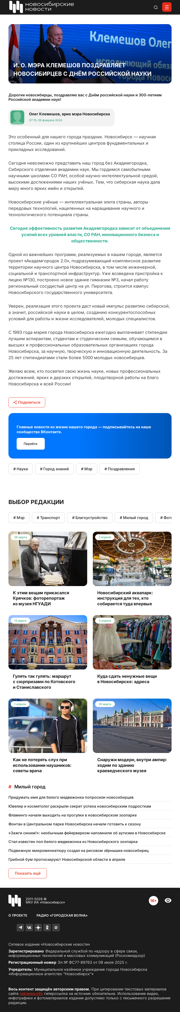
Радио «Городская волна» (62, 915)
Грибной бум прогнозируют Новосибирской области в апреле (66, 859)
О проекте (17, 915)
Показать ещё (28, 873)
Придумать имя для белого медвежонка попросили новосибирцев (71, 797)
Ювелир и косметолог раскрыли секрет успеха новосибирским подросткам (79, 806)
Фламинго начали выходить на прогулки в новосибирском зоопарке (72, 815)
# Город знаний (54, 468)
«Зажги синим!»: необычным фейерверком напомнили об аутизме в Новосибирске (86, 833)
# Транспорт (48, 517)
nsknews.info (31, 993)
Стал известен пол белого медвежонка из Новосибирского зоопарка (73, 841)
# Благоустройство (90, 517)
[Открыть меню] (167, 7)
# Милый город (134, 517)
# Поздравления (120, 468)
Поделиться (26, 402)
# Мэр (86, 468)
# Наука (20, 468)
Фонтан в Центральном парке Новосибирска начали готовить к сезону (74, 824)
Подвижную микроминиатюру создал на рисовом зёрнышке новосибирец (78, 850)
